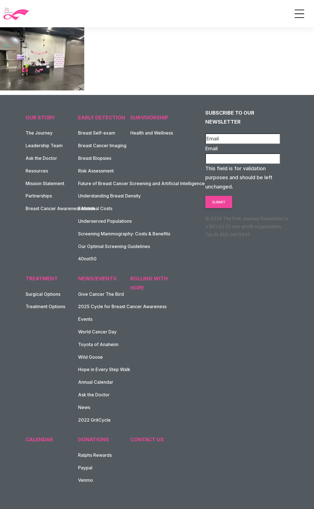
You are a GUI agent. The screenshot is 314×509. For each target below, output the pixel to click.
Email (211, 148)
